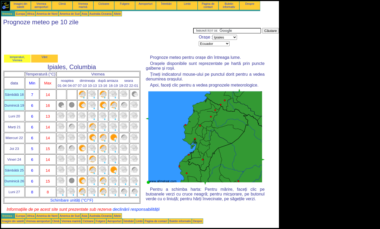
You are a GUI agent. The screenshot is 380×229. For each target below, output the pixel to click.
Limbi (187, 3)
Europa (20, 13)
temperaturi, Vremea (17, 58)
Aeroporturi (146, 3)
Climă (62, 3)
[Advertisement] (97, 40)
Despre (249, 3)
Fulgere (124, 3)
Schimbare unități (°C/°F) (71, 200)
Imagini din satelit (20, 5)
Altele (117, 13)
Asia (84, 13)
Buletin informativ (229, 5)
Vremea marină (83, 5)
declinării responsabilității (136, 209)
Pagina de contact (208, 5)
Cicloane (103, 3)
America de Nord (47, 13)
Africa (30, 13)
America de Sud (70, 13)
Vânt (45, 57)
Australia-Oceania (100, 13)
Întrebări (166, 3)
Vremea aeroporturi (41, 5)
